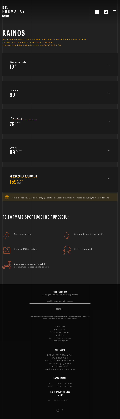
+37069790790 (60, 366)
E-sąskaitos (60, 329)
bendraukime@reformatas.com (60, 369)
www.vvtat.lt (51, 318)
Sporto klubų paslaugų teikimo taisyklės (60, 339)
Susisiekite (60, 326)
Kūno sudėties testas (25, 248)
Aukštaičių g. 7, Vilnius (60, 363)
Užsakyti (60, 308)
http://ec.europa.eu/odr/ (69, 318)
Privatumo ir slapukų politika (60, 333)
